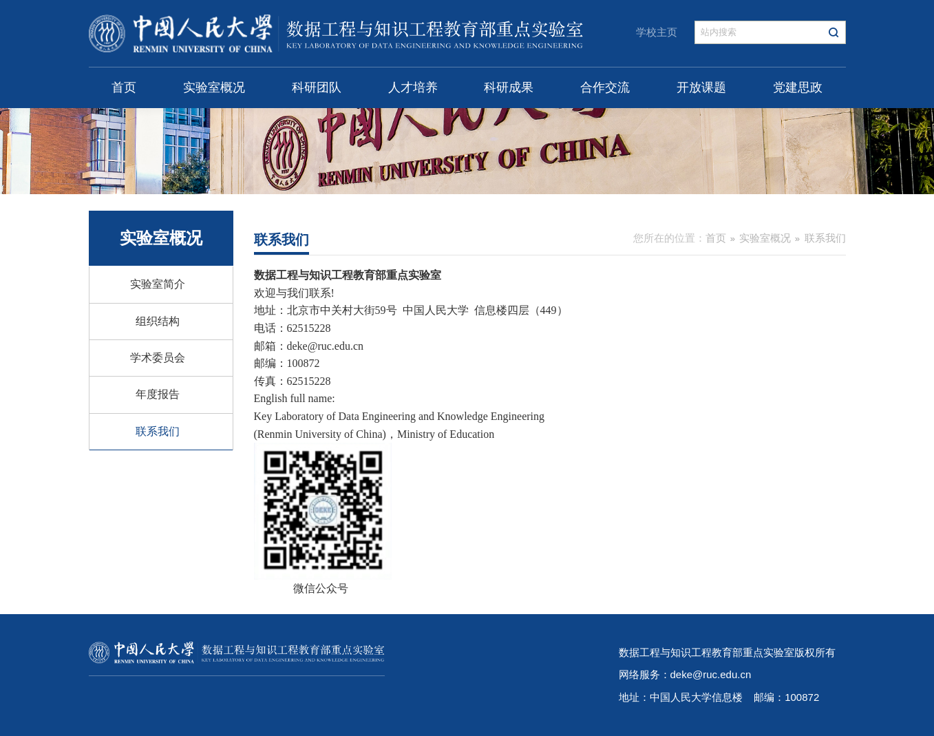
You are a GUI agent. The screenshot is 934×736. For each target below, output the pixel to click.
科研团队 (316, 87)
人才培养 (413, 87)
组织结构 (158, 321)
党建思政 (797, 87)
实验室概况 (214, 87)
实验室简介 (157, 284)
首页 (124, 87)
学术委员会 (157, 358)
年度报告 (158, 394)
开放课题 (701, 87)
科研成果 (508, 87)
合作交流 (605, 87)
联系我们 (158, 431)
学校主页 (656, 32)
